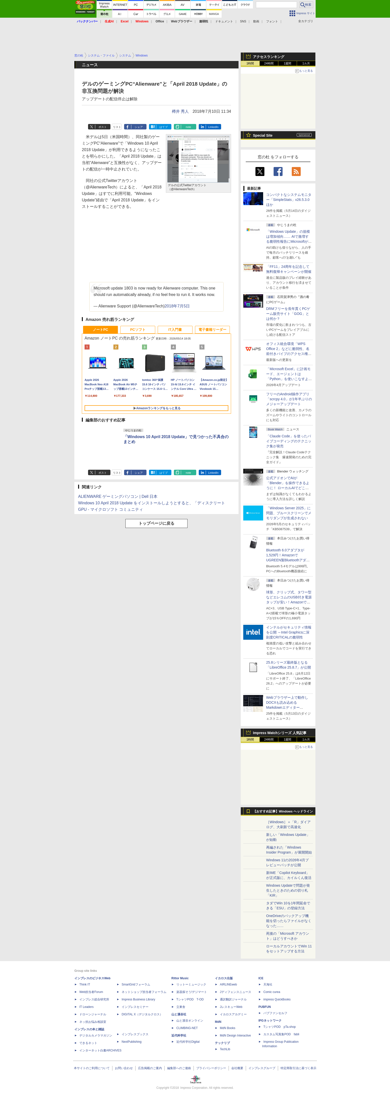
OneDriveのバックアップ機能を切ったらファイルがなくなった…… (288, 921)
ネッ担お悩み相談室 (92, 1022)
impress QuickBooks (277, 999)
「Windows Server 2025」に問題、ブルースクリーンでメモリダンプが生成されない (288, 513)
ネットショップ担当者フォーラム (144, 992)
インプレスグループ (261, 1068)
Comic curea (271, 992)
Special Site (263, 135)
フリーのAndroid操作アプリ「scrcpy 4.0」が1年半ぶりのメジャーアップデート (289, 399)
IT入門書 (175, 330)
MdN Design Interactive (235, 1035)
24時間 (268, 63)
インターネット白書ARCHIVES (100, 1050)
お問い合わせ (124, 1068)
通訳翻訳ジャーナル (233, 999)
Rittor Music (180, 978)
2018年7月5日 (177, 306)
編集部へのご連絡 (179, 1068)
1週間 (288, 63)
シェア (139, 126)
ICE (260, 978)
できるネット (88, 1043)
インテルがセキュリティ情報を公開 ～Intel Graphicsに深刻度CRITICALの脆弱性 (288, 632)
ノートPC (100, 330)
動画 (256, 21)
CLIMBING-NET (187, 1028)
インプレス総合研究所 (94, 999)
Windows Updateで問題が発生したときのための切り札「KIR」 (288, 890)
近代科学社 (178, 1035)
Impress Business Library (138, 999)
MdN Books (227, 1028)
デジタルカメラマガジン (95, 1035)
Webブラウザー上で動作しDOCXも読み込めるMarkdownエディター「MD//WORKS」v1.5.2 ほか (288, 707)
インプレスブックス (135, 1034)
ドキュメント (224, 21)
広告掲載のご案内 (150, 1068)
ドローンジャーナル (92, 1014)
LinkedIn (213, 126)
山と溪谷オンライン (189, 1020)
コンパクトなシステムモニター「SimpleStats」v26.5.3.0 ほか (289, 200)
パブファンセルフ (275, 1013)
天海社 (267, 984)
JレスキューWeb (231, 1007)
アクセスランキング (268, 57)
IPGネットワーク (270, 1020)
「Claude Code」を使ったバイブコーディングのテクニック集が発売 (288, 441)
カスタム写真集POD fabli (281, 1034)
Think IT (84, 984)
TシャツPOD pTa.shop (279, 1027)
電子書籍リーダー (212, 330)
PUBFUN (264, 1007)
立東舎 (180, 1007)
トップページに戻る (156, 523)
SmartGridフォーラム (136, 984)
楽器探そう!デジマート (191, 992)
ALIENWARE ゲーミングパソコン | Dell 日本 (117, 496)
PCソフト (137, 330)
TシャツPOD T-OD (190, 999)
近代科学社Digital (187, 1041)
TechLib (225, 1049)
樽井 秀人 (180, 111)
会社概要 (237, 1068)
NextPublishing (132, 1041)
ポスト (102, 126)
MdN (218, 1022)
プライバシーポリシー (211, 1068)
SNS (243, 21)
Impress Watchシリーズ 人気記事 (279, 733)
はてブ (163, 126)
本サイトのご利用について (92, 1068)
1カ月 (306, 63)
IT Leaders (86, 1007)
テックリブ (222, 1043)
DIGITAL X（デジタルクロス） (142, 1014)
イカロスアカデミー (233, 1014)
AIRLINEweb (228, 984)
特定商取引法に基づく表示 (298, 1068)
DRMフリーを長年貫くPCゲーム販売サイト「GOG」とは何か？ (288, 314)
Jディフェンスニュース (235, 992)
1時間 (250, 63)
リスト (117, 126)
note (188, 126)
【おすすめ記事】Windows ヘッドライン (283, 811)
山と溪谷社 (178, 1014)
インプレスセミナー (135, 1007)
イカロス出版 (224, 978)
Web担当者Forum (91, 992)
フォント (272, 21)
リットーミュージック (191, 984)
